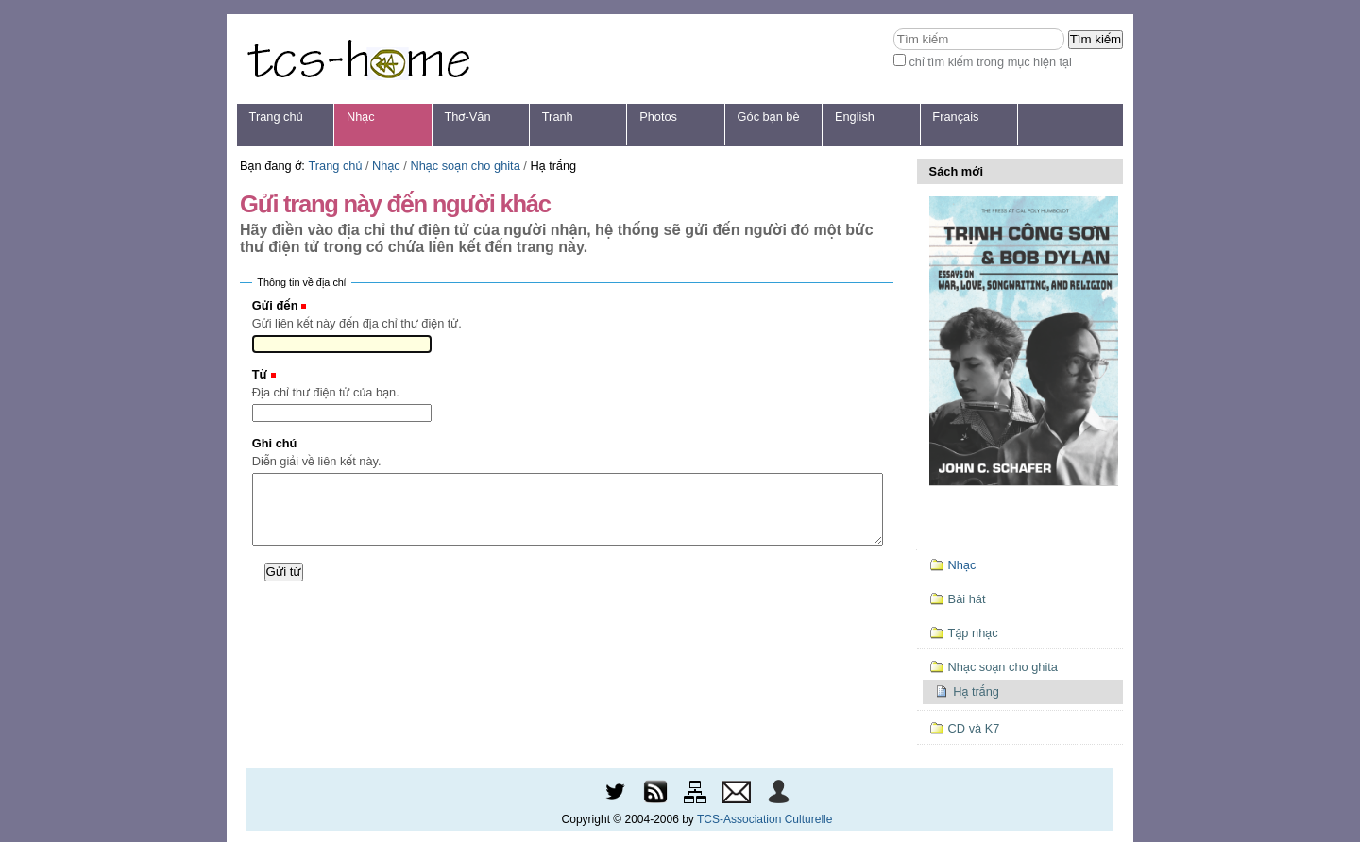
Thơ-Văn (467, 116)
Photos (658, 116)
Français (955, 116)
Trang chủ (276, 116)
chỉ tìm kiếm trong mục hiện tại (990, 62)
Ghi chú (275, 443)
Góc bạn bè (769, 116)
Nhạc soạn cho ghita (464, 166)
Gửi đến (275, 305)
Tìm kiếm (892, 27)
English (855, 116)
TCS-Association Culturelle (764, 819)
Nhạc (361, 116)
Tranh (557, 116)
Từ (259, 374)
